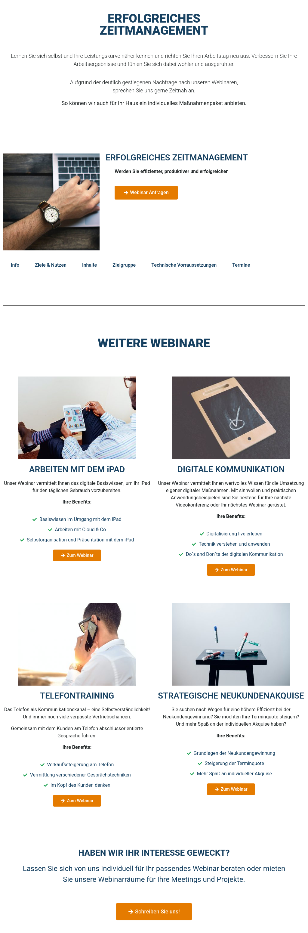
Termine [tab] (241, 265)
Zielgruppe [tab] (124, 265)
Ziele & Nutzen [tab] (50, 265)
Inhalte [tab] (89, 265)
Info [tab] (15, 265)
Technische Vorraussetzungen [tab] (184, 265)
